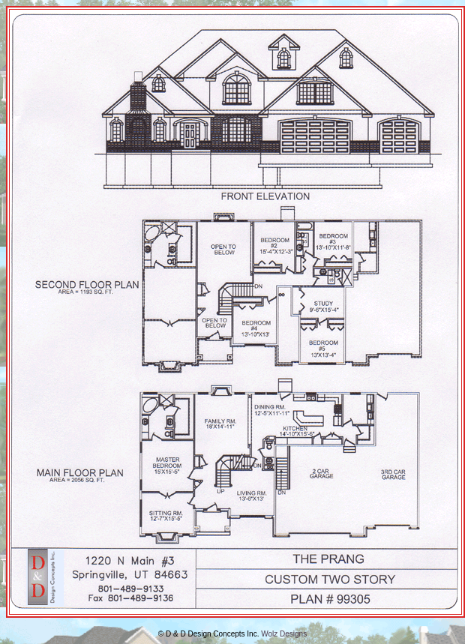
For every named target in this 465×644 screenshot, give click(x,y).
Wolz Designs (284, 634)
